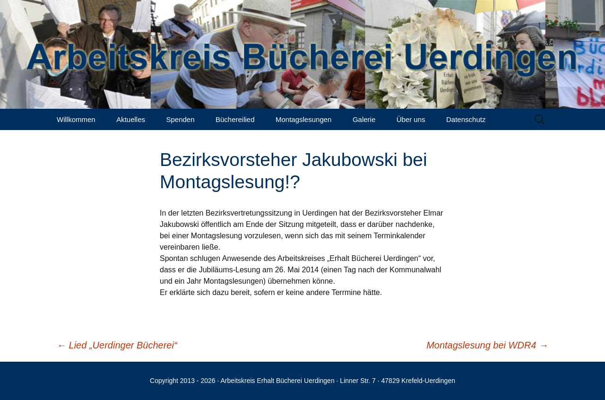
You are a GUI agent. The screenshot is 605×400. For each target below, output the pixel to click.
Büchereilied (235, 119)
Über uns (411, 119)
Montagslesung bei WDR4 (487, 345)
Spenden (180, 119)
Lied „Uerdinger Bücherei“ (117, 345)
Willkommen (76, 119)
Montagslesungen (303, 119)
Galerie (364, 119)
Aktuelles (130, 119)
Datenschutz (465, 119)
